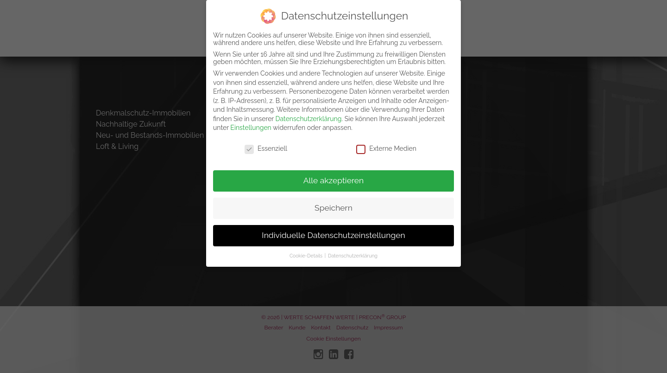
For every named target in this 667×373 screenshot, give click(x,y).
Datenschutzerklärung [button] (353, 250)
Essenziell (266, 143)
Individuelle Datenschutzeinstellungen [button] (333, 229)
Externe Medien (386, 143)
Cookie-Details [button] (306, 250)
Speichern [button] (333, 202)
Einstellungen (250, 122)
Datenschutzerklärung (309, 113)
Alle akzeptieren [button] (333, 175)
